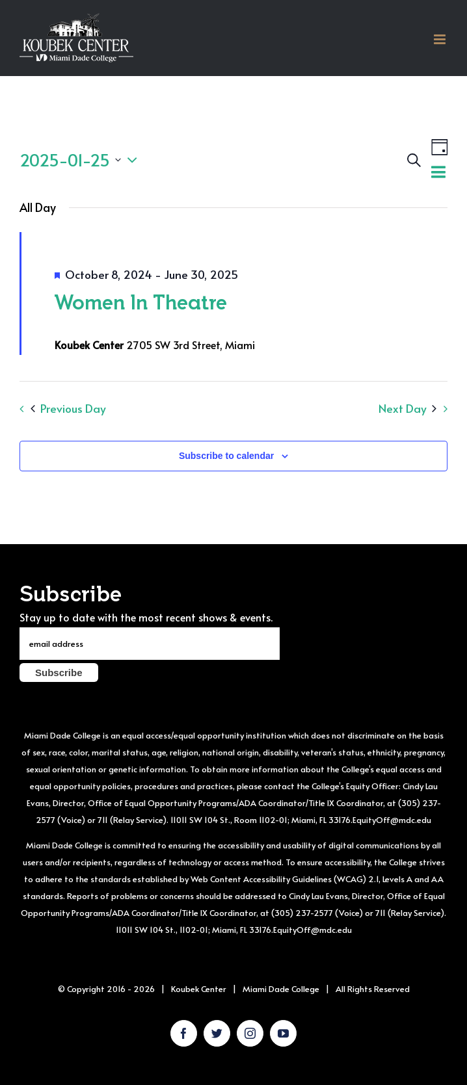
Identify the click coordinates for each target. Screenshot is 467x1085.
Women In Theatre (141, 301)
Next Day (407, 408)
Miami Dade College (281, 989)
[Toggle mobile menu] (440, 39)
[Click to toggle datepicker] (82, 160)
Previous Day (68, 408)
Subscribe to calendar (226, 456)
